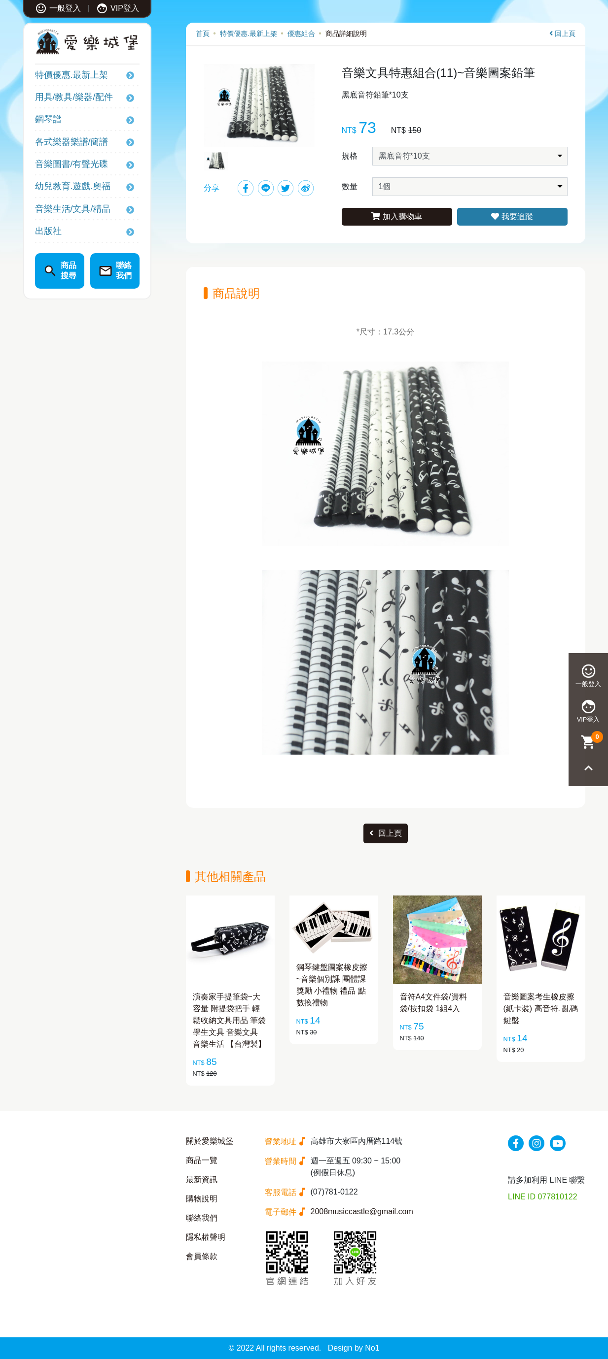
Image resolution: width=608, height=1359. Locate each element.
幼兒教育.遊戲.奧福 (73, 186)
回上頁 (562, 33)
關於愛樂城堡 (209, 1141)
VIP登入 (117, 8)
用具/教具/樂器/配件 (74, 97)
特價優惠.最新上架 (71, 75)
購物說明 (201, 1198)
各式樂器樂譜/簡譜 (71, 142)
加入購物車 (396, 216)
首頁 (203, 33)
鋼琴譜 (48, 119)
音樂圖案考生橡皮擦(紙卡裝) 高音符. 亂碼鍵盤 (540, 1009)
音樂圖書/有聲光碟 (71, 164)
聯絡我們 (201, 1218)
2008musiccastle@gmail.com (362, 1211)
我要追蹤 (512, 216)
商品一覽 (201, 1160)
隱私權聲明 (205, 1237)
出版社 (48, 231)
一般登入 (58, 8)
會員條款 (201, 1256)
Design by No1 (354, 1348)
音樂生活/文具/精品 (73, 209)
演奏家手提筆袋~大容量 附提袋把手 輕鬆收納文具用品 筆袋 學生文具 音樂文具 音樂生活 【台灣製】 (229, 1020)
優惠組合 (301, 33)
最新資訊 (201, 1179)
